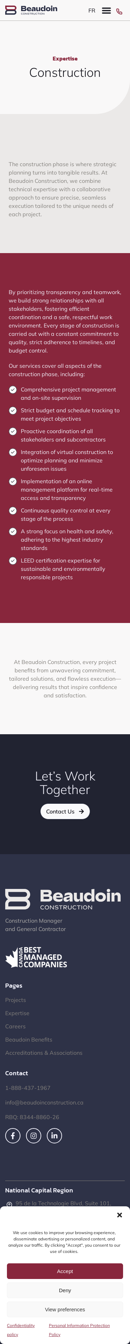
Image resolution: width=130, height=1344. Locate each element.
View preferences (65, 1309)
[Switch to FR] (92, 10)
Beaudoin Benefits (28, 1039)
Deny (65, 1290)
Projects (15, 999)
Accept (65, 1271)
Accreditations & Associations (44, 1052)
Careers (15, 1026)
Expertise (17, 1013)
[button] (119, 1215)
